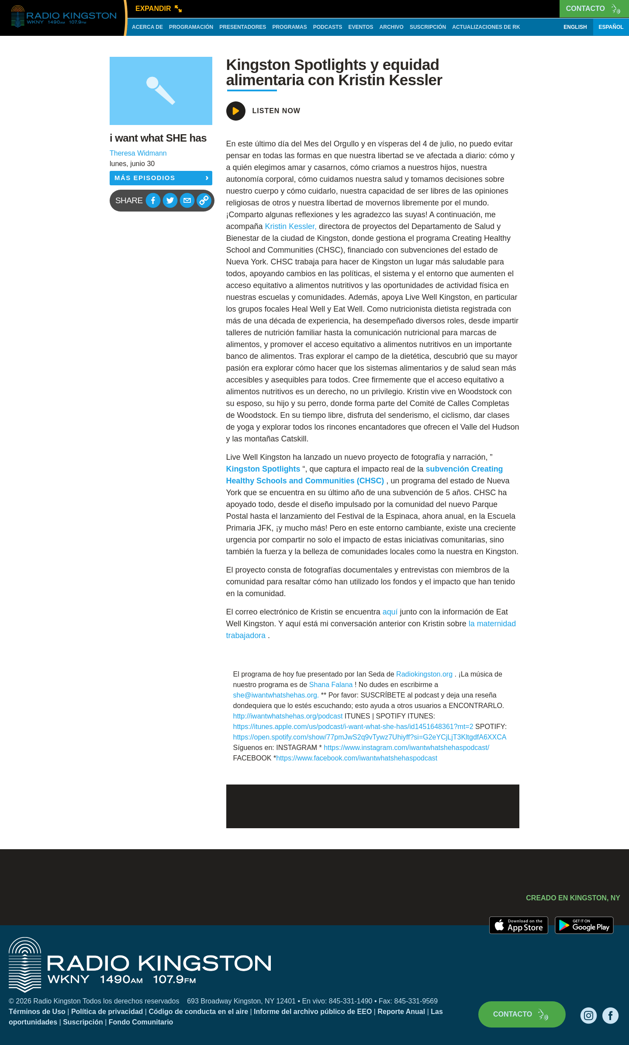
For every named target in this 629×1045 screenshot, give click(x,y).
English (575, 27)
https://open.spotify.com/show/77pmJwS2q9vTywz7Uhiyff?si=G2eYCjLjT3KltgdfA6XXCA (369, 737)
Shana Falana (331, 684)
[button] (153, 200)
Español (610, 27)
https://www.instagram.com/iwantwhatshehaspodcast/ (406, 747)
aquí (390, 612)
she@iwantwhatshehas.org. (276, 695)
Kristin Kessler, (291, 226)
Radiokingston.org (424, 674)
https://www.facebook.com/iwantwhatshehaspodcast (356, 758)
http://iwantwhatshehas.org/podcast (288, 716)
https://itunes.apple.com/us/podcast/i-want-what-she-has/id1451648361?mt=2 (353, 726)
